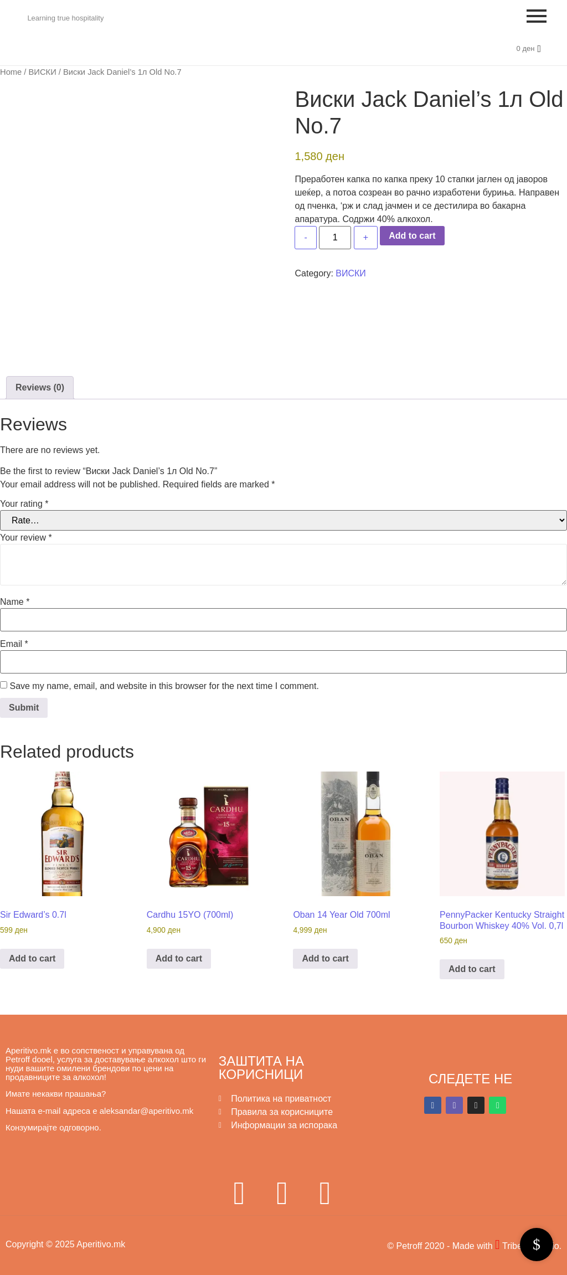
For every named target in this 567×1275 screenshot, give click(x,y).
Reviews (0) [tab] (40, 387)
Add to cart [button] (32, 958)
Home (11, 72)
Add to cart (412, 235)
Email (14, 644)
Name (14, 602)
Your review (26, 537)
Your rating (24, 504)
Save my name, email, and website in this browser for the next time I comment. (163, 686)
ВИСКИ (42, 72)
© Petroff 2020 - (419, 1246)
